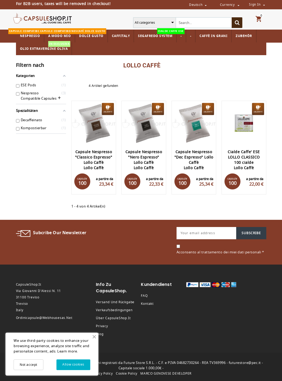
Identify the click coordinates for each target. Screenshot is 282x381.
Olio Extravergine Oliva (45, 46)
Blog (99, 334)
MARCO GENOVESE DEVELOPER (165, 373)
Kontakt (147, 303)
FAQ (144, 295)
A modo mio (58, 34)
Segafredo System (156, 34)
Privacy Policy (102, 373)
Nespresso (29, 34)
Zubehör (244, 36)
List (83, 85)
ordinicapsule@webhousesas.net (44, 317)
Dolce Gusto (90, 34)
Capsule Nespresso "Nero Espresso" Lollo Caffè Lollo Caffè (143, 160)
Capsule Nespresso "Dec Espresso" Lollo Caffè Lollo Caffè (193, 160)
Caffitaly (121, 36)
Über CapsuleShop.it (113, 318)
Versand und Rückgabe (115, 302)
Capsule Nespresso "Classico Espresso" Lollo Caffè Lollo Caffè (93, 160)
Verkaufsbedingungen (114, 310)
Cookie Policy (126, 373)
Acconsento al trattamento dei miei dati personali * (220, 252)
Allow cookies (73, 364)
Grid (74, 85)
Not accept (28, 364)
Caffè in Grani (213, 36)
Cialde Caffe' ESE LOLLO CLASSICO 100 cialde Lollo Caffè (244, 160)
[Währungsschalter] (238, 5)
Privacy (102, 326)
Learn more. (67, 351)
